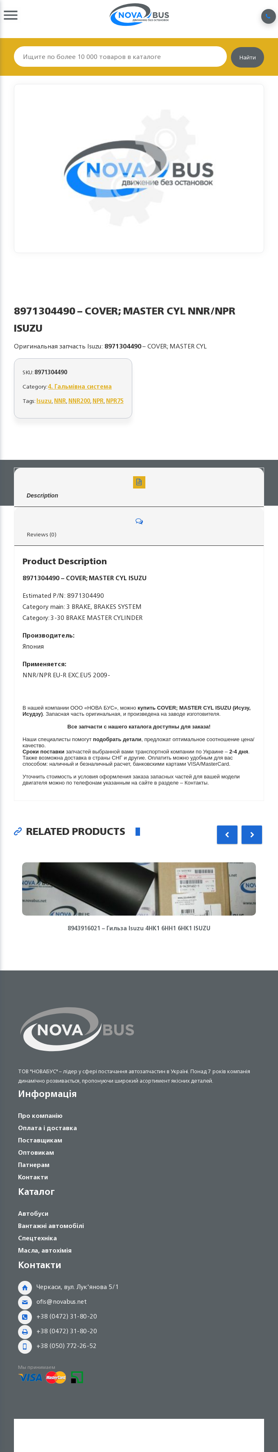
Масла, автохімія (45, 1250)
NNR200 (79, 401)
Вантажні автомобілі (51, 1225)
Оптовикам (36, 1152)
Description (139, 487)
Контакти (33, 1177)
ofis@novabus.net (61, 1301)
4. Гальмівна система (80, 386)
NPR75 (115, 401)
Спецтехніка (37, 1238)
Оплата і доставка (47, 1127)
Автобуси (33, 1213)
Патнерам (34, 1164)
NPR (98, 401)
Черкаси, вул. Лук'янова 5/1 (77, 1286)
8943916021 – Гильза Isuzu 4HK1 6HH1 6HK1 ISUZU (139, 928)
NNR (60, 401)
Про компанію (40, 1115)
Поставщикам (40, 1140)
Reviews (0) (139, 527)
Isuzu (44, 401)
